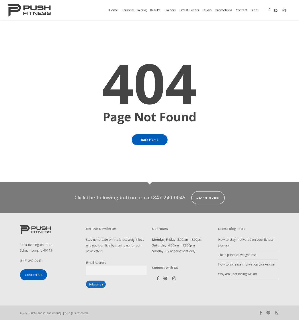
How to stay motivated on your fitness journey (246, 242)
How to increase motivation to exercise (246, 264)
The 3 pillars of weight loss (237, 255)
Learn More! (208, 198)
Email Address (96, 262)
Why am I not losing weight (237, 274)
